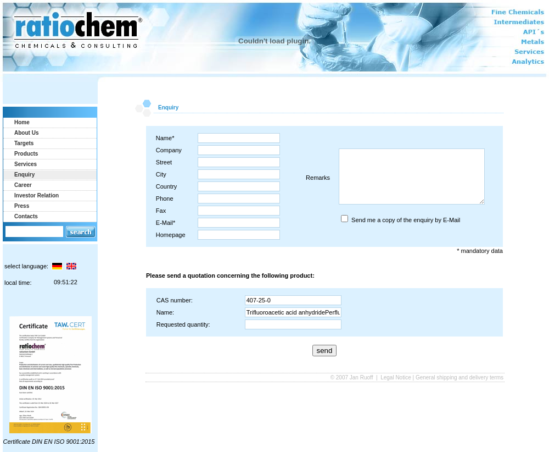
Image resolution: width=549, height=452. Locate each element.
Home (22, 122)
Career (23, 185)
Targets (23, 143)
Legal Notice (395, 377)
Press (21, 206)
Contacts (26, 216)
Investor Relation (36, 195)
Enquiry (24, 175)
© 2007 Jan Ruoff (352, 377)
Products (26, 154)
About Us (26, 133)
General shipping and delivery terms (459, 377)
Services (25, 164)
